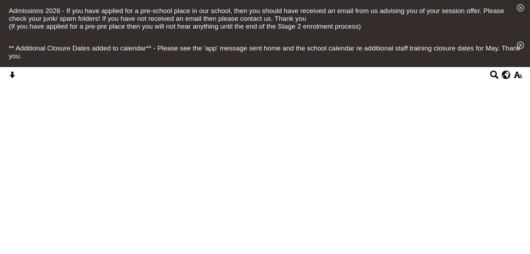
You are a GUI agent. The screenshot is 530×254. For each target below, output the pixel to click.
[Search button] (494, 77)
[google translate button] (506, 75)
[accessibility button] (518, 77)
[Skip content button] (12, 77)
